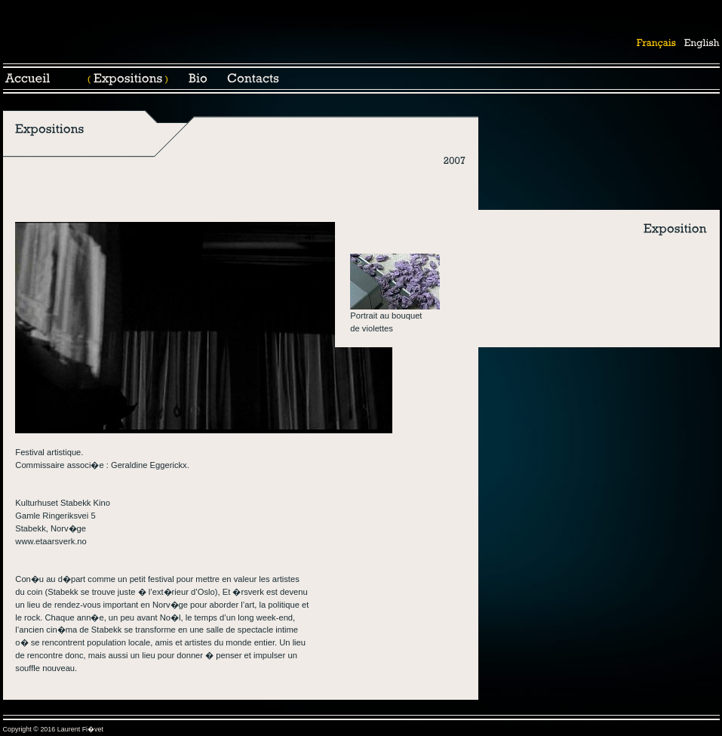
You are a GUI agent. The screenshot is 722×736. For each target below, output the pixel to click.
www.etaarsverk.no (51, 541)
